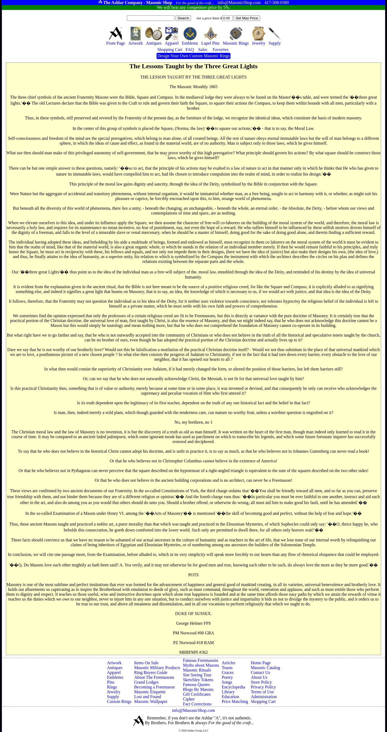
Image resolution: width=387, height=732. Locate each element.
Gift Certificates (197, 694)
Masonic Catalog (265, 667)
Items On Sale (146, 662)
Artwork (114, 662)
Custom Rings (119, 701)
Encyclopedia (233, 687)
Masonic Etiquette (150, 692)
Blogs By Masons (198, 689)
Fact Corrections (197, 704)
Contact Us (260, 672)
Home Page (261, 662)
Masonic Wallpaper (150, 701)
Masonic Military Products (157, 667)
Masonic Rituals (197, 670)
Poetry (227, 677)
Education (230, 696)
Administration (264, 696)
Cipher (189, 699)
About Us (259, 677)
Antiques (115, 667)
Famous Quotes (196, 684)
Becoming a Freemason (154, 687)
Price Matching (235, 701)
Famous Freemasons (200, 660)
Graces (228, 672)
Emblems (115, 677)
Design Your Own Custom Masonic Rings (193, 55)
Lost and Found (147, 696)
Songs (227, 682)
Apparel (114, 672)
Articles (228, 662)
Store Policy (261, 682)
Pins (110, 682)
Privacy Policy (263, 687)
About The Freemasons (154, 677)
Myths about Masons (201, 665)
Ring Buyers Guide (150, 672)
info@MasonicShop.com (193, 710)
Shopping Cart (263, 701)
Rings (112, 687)
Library (228, 692)
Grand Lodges (146, 682)
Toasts (227, 667)
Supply (113, 696)
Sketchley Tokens (198, 679)
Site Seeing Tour (197, 675)
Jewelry (113, 692)
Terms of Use (262, 692)
